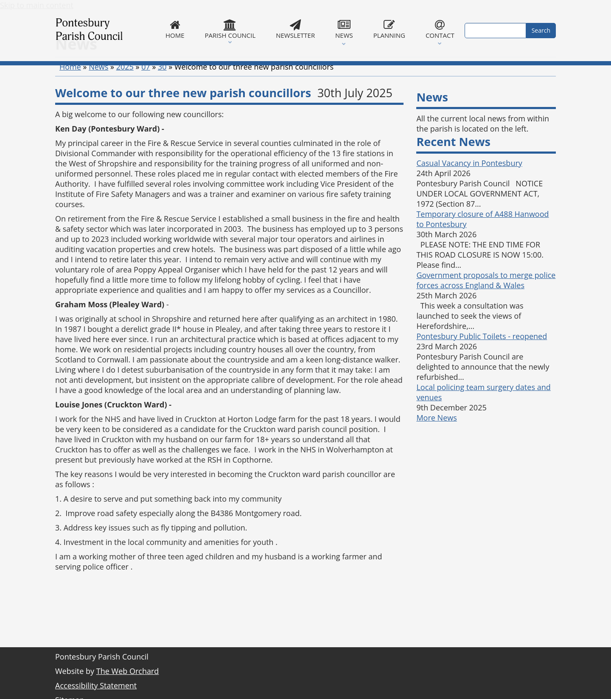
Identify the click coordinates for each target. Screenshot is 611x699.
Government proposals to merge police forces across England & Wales (485, 322)
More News (436, 460)
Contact (440, 29)
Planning (389, 29)
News (344, 29)
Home (175, 29)
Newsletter (295, 29)
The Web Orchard (127, 671)
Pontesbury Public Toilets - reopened (481, 378)
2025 (125, 109)
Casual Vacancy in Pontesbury (469, 205)
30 (162, 109)
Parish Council (230, 29)
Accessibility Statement (96, 685)
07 (145, 109)
